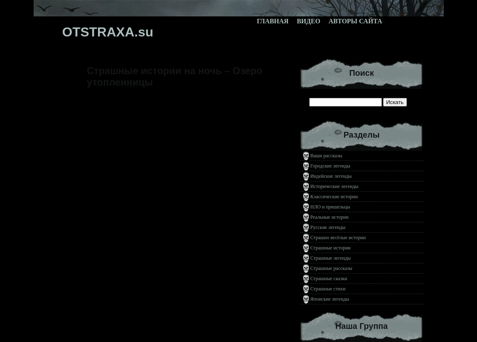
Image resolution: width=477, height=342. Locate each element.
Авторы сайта (355, 21)
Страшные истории (330, 248)
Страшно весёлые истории (338, 237)
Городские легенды (330, 166)
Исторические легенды (334, 186)
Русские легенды (328, 227)
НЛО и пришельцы (330, 207)
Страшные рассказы (331, 268)
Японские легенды (329, 299)
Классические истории (334, 196)
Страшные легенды (330, 258)
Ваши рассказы (326, 156)
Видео (308, 21)
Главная (272, 21)
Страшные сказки (328, 278)
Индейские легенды (331, 176)
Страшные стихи (328, 289)
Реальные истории (329, 217)
